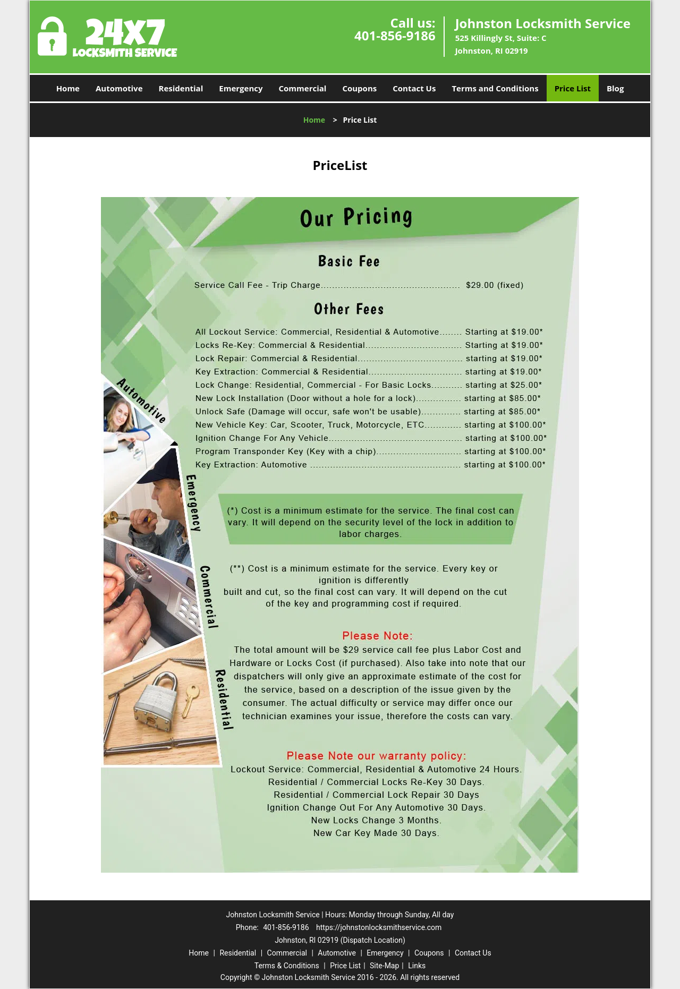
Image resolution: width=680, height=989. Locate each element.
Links (417, 965)
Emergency (240, 88)
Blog (615, 88)
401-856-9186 (395, 35)
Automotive (119, 88)
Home (68, 88)
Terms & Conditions (286, 965)
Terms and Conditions (495, 88)
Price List (573, 88)
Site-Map (384, 965)
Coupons (359, 88)
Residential (181, 88)
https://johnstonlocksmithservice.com (378, 927)
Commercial (303, 88)
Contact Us (414, 88)
